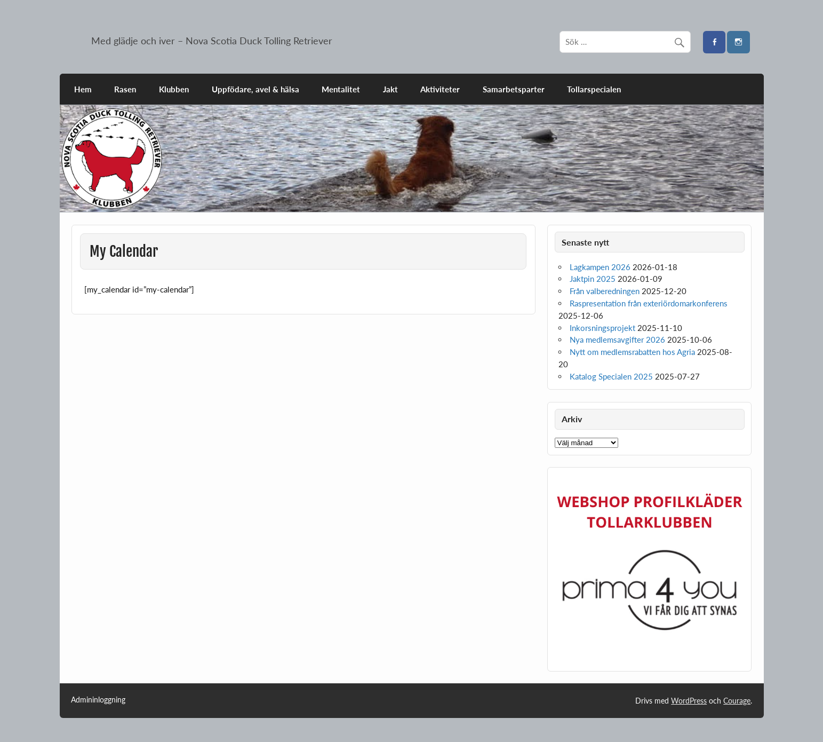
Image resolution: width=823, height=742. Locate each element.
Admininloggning (98, 700)
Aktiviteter (440, 89)
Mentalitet (341, 89)
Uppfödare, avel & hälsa (255, 89)
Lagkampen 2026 (600, 267)
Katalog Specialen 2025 (611, 376)
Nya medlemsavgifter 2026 (617, 339)
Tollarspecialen (594, 89)
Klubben (174, 89)
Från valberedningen (605, 291)
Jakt (390, 89)
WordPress (689, 700)
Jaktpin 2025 (593, 278)
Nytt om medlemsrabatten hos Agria (632, 352)
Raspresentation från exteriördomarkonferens (649, 303)
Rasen (125, 89)
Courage (736, 700)
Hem (83, 89)
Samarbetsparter (514, 89)
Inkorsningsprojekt (602, 328)
